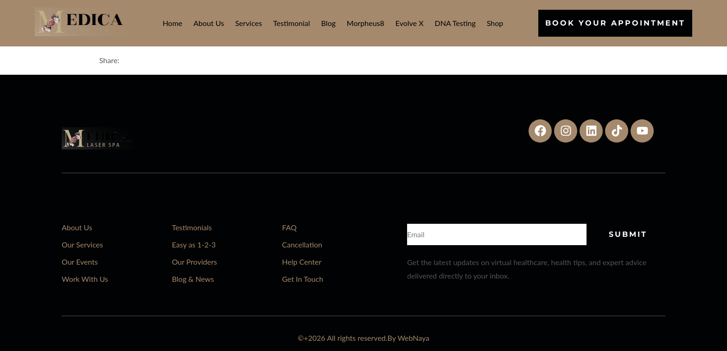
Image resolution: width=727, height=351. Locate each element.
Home (173, 23)
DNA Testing (455, 23)
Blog (328, 23)
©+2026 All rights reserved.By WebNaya (363, 337)
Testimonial (291, 23)
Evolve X (409, 23)
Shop (495, 23)
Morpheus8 (365, 23)
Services (248, 23)
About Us (208, 23)
